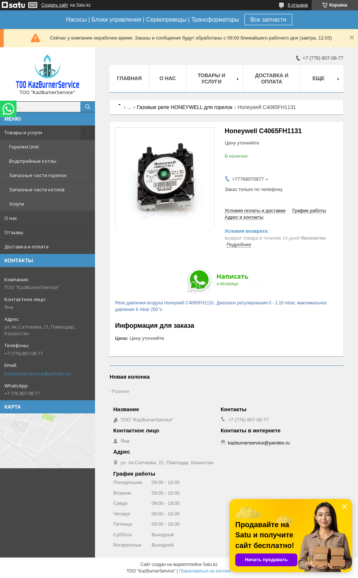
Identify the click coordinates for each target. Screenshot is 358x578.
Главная (129, 78)
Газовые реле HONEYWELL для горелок (185, 107)
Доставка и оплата (26, 246)
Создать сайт (54, 5)
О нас (10, 218)
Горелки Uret (24, 146)
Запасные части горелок (38, 175)
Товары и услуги (23, 132)
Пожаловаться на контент (205, 571)
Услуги (16, 203)
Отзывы (13, 232)
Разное (120, 391)
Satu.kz (210, 564)
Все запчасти (268, 19)
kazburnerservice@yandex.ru (37, 373)
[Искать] (87, 106)
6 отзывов (298, 5)
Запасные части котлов (37, 189)
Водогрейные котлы (32, 161)
